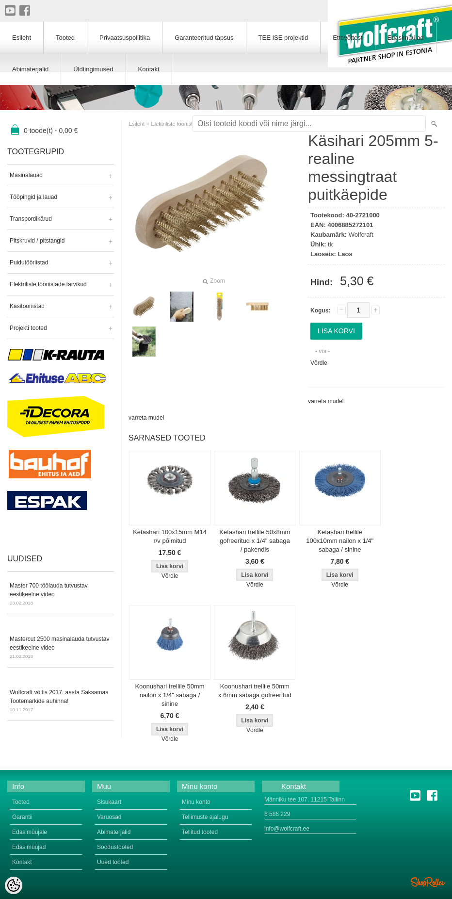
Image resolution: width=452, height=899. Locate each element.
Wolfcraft (361, 234)
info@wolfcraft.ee (286, 828)
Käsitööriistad (27, 306)
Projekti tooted (28, 328)
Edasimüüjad (405, 37)
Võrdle (318, 363)
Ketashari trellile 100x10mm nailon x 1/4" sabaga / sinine (339, 540)
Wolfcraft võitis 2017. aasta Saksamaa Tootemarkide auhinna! (61, 701)
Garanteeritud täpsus (204, 37)
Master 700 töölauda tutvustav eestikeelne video (61, 594)
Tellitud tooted (200, 832)
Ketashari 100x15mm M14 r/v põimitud (170, 536)
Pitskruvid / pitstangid (37, 240)
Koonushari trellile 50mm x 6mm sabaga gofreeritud (254, 691)
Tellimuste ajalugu (205, 817)
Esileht (137, 124)
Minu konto (196, 802)
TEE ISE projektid (283, 37)
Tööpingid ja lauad (33, 197)
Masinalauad (26, 175)
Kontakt (149, 69)
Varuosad (109, 817)
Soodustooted (115, 847)
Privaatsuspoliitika (124, 37)
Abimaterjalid (30, 69)
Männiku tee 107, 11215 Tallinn (304, 799)
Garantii (22, 817)
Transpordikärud (31, 218)
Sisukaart (109, 802)
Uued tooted (113, 862)
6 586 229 (277, 814)
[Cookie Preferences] (13, 885)
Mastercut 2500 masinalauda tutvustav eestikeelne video (61, 648)
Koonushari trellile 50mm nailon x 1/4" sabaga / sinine (169, 695)
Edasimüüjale (29, 832)
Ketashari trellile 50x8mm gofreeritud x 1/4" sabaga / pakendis (254, 540)
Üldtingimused (93, 69)
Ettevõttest (347, 37)
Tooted (65, 37)
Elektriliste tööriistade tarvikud (48, 284)
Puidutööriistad (29, 262)
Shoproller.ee (428, 882)
